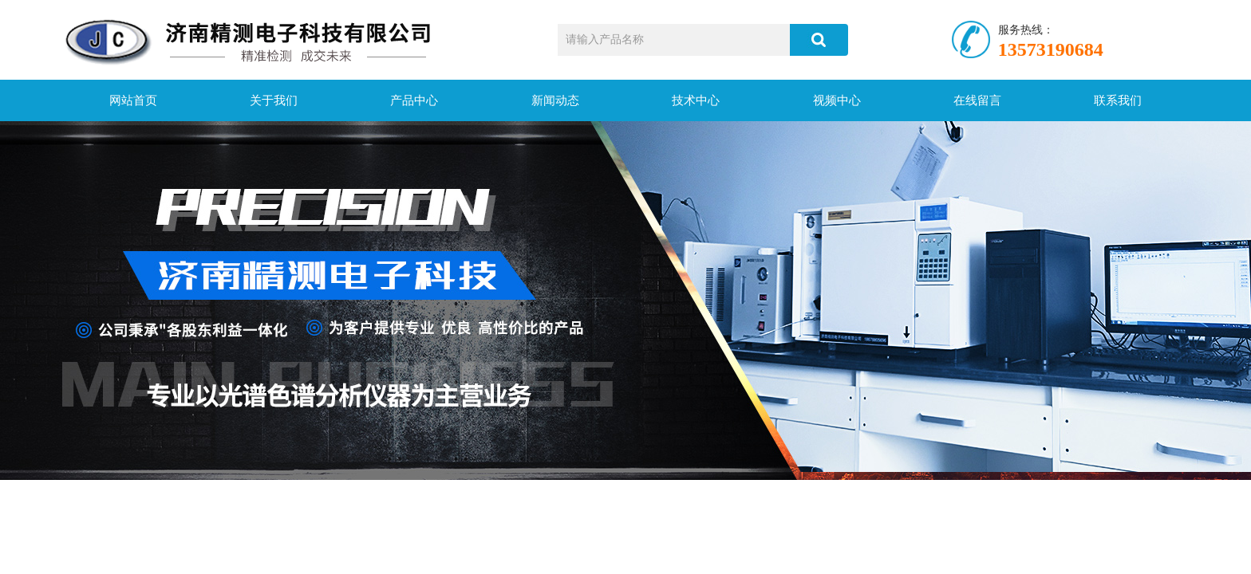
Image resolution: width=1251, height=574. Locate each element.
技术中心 (696, 100)
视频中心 (837, 100)
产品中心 (414, 100)
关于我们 (274, 100)
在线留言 (977, 100)
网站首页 (133, 100)
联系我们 (1118, 100)
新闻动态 (555, 100)
